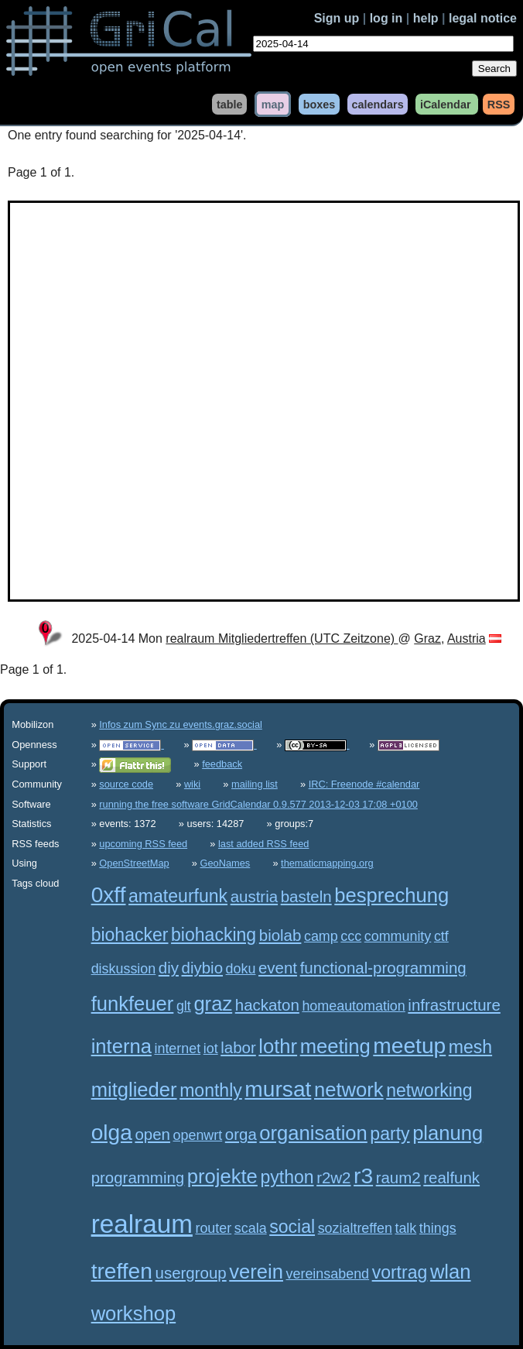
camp (321, 936)
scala (250, 1228)
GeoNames (225, 863)
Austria (466, 638)
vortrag (400, 1272)
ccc (350, 936)
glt (183, 1006)
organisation (313, 1133)
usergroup (191, 1273)
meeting (335, 1046)
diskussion (123, 969)
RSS (499, 104)
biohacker (130, 935)
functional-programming (383, 968)
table (230, 104)
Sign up (337, 18)
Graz (427, 638)
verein (256, 1271)
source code (126, 784)
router (213, 1228)
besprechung (391, 895)
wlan (450, 1271)
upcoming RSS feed (143, 844)
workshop (133, 1313)
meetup (409, 1046)
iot (210, 1048)
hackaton (267, 1005)
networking (429, 1090)
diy (169, 968)
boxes (319, 104)
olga (111, 1133)
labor (238, 1047)
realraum (142, 1224)
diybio (202, 968)
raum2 (398, 1177)
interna (121, 1046)
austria (254, 896)
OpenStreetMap (134, 863)
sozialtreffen (355, 1228)
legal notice (483, 18)
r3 (363, 1176)
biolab (280, 935)
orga (241, 1134)
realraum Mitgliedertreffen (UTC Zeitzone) (282, 638)
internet (177, 1048)
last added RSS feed (263, 844)
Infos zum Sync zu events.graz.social (180, 724)
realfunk (451, 1177)
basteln (306, 896)
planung (447, 1133)
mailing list (254, 784)
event (277, 968)
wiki (192, 784)
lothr (277, 1046)
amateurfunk (177, 896)
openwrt (198, 1135)
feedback (222, 764)
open (152, 1134)
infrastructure (454, 1005)
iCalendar (445, 104)
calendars (377, 104)
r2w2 (333, 1177)
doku (241, 969)
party (389, 1134)
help (426, 18)
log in (386, 18)
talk (405, 1228)
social (292, 1227)
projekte (222, 1176)
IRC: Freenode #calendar (364, 784)
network (349, 1089)
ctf (441, 936)
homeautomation (353, 1006)
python (286, 1177)
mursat (277, 1089)
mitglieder (134, 1089)
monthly (210, 1090)
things (437, 1228)
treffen (121, 1271)
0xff (108, 895)
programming (138, 1177)
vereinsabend (328, 1274)
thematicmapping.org (327, 863)
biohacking (213, 935)
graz (212, 1003)
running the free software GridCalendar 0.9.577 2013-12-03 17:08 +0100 (258, 804)
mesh (470, 1047)
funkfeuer (132, 1003)
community (398, 936)
